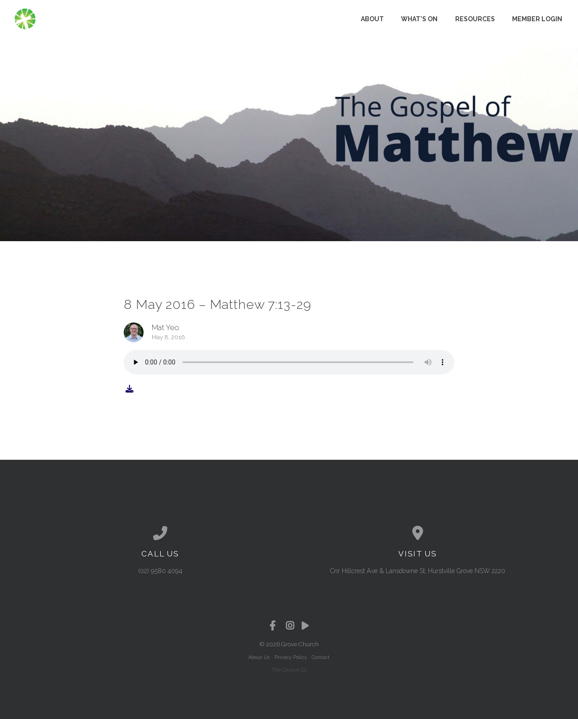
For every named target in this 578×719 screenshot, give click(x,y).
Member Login (537, 19)
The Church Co (289, 669)
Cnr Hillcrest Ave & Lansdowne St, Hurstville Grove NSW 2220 (417, 570)
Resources (475, 19)
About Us (259, 657)
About (372, 19)
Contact (321, 657)
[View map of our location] (417, 533)
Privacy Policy (291, 657)
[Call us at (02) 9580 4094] (160, 533)
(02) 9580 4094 (160, 570)
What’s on (419, 19)
